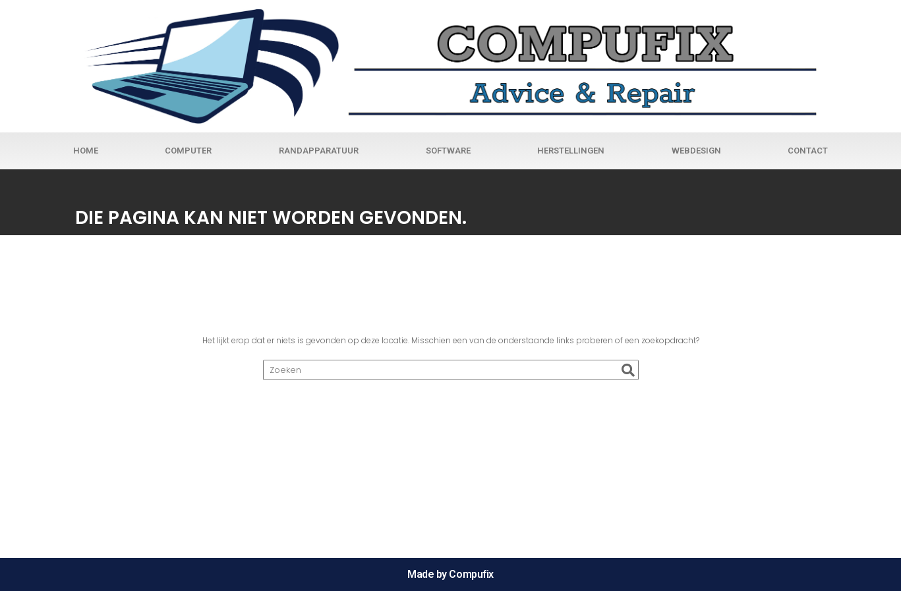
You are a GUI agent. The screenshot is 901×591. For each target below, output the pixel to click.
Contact (808, 150)
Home (85, 150)
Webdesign (696, 150)
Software (448, 150)
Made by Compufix (450, 574)
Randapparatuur (319, 150)
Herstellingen (570, 150)
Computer (188, 150)
